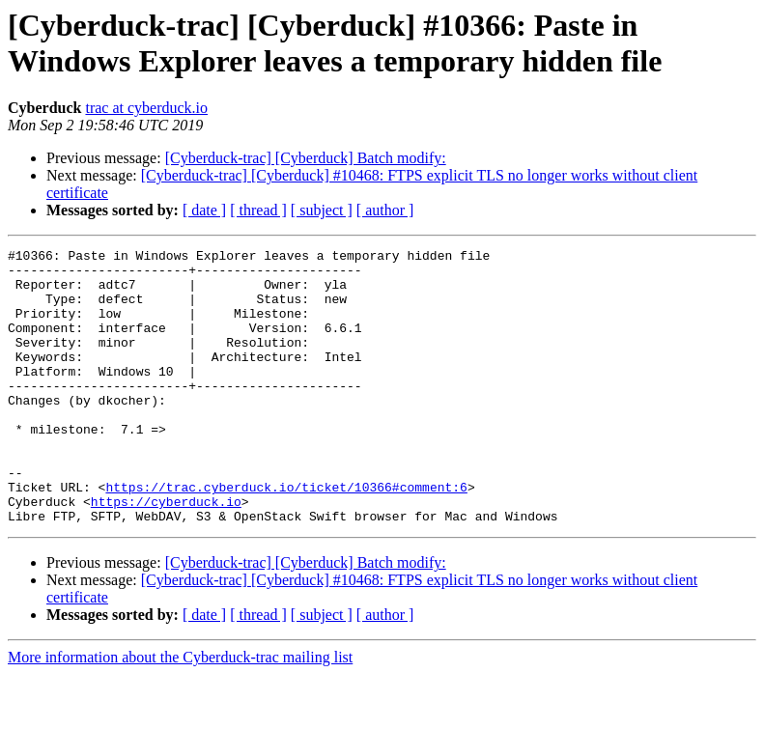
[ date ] (204, 210)
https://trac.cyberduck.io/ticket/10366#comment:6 (286, 536)
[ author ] (385, 210)
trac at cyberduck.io (146, 107)
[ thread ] (258, 210)
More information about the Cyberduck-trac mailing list (180, 712)
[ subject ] (322, 210)
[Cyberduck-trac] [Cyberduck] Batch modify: (305, 158)
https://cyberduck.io (166, 553)
